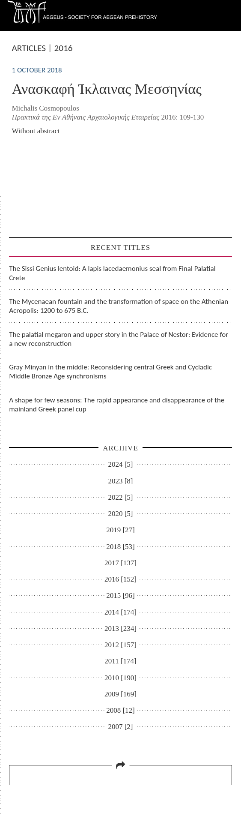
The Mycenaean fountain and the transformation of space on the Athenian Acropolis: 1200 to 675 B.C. (118, 306)
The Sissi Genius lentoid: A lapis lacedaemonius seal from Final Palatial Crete (112, 273)
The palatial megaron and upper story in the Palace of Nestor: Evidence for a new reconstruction (118, 339)
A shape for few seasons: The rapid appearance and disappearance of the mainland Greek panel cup (116, 405)
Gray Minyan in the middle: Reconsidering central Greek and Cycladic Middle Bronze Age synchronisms (110, 372)
